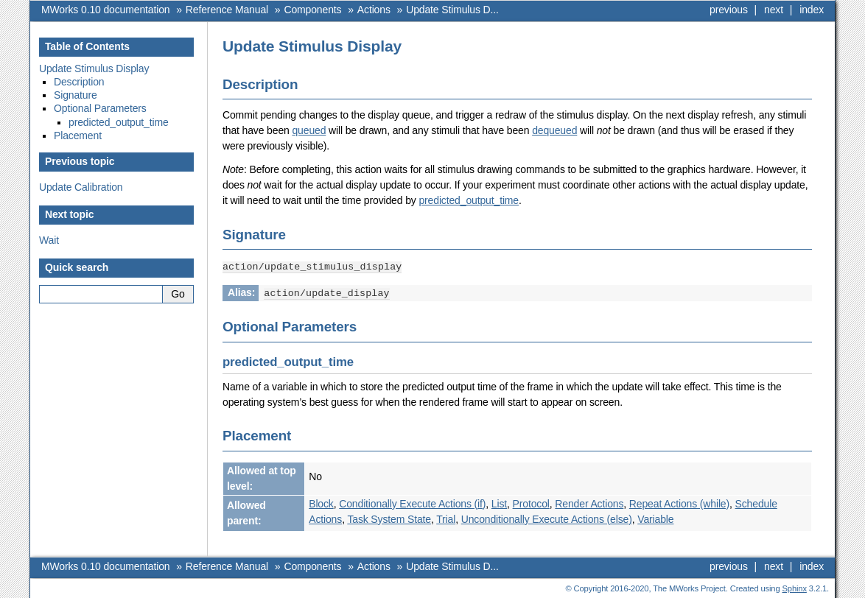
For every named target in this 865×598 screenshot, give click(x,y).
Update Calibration (80, 187)
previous (729, 9)
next (773, 9)
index (811, 9)
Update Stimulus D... (452, 9)
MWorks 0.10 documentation (105, 9)
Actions (374, 9)
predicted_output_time (469, 200)
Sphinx (794, 587)
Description (79, 82)
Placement (78, 135)
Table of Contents (87, 46)
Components (312, 9)
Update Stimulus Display (94, 68)
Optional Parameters (100, 108)
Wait (49, 240)
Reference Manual (227, 9)
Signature (75, 95)
